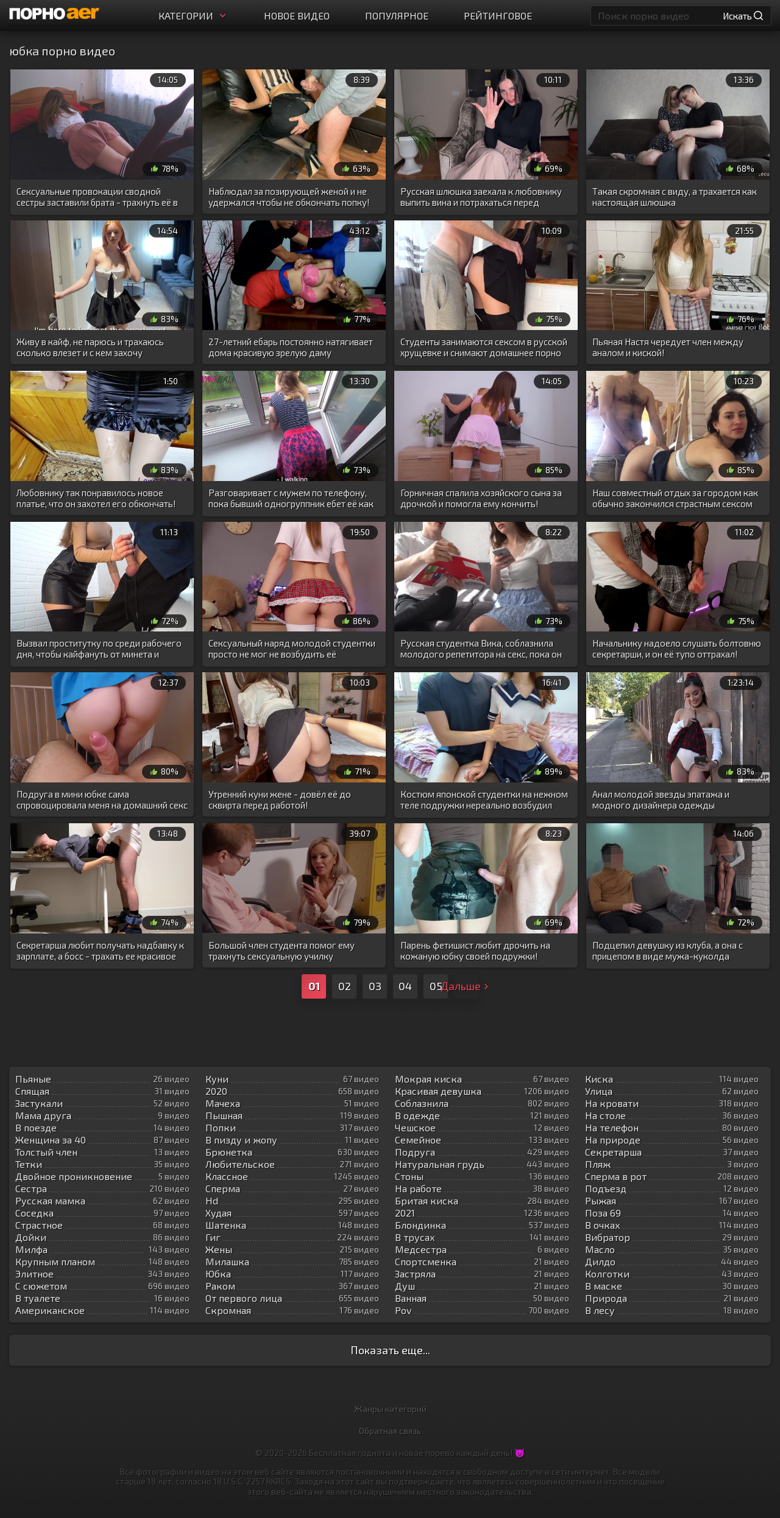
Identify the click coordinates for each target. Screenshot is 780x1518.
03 (375, 986)
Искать (743, 15)
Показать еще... (390, 1350)
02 (344, 986)
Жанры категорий (390, 1409)
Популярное (396, 15)
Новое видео (297, 15)
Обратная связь (390, 1430)
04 (405, 986)
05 (436, 986)
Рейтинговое (498, 15)
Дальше (466, 986)
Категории (193, 15)
